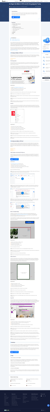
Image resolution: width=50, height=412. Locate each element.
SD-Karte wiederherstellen (34, 398)
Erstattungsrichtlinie (25, 397)
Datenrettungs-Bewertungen (34, 397)
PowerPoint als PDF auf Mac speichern (15, 383)
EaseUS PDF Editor (12, 148)
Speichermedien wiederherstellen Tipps (16, 398)
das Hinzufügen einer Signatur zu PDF (19, 87)
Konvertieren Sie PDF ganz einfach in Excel (22, 214)
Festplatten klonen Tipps (14, 403)
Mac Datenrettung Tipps (14, 397)
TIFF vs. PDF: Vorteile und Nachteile (30, 383)
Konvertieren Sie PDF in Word (15, 163)
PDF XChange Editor (13, 58)
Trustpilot (42, 398)
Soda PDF (11, 59)
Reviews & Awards (6, 397)
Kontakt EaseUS (6, 398)
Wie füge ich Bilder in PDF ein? (16, 39)
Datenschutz (24, 398)
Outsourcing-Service (6, 403)
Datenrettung (16, 1)
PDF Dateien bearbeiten (24, 6)
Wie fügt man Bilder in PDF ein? (16, 40)
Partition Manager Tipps (14, 402)
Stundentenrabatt (6, 402)
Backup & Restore (27, 1)
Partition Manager (21, 1)
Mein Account (24, 402)
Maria (11, 6)
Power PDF (11, 150)
